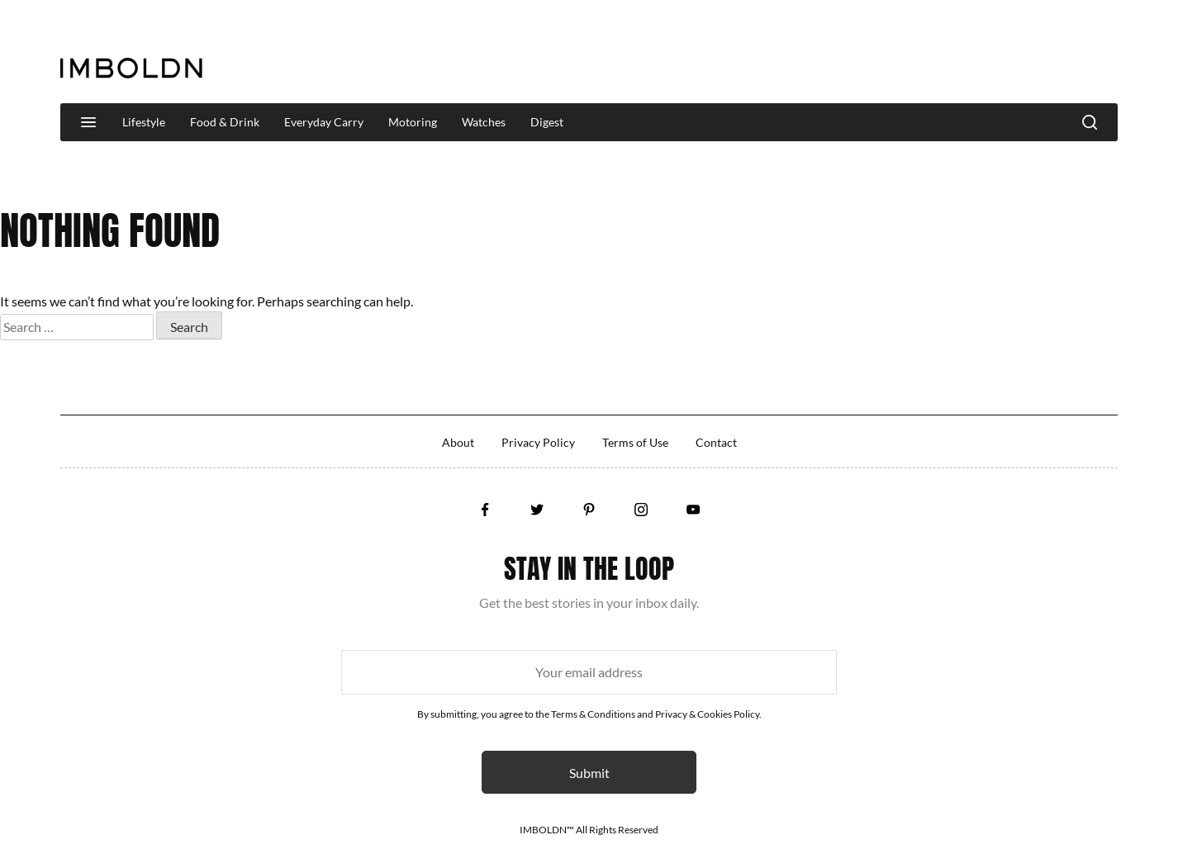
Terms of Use (635, 442)
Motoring (412, 122)
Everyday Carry (323, 122)
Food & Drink (224, 122)
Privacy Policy (538, 442)
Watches (484, 122)
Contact (716, 442)
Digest (546, 122)
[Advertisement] (817, 53)
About (458, 442)
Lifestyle (143, 122)
